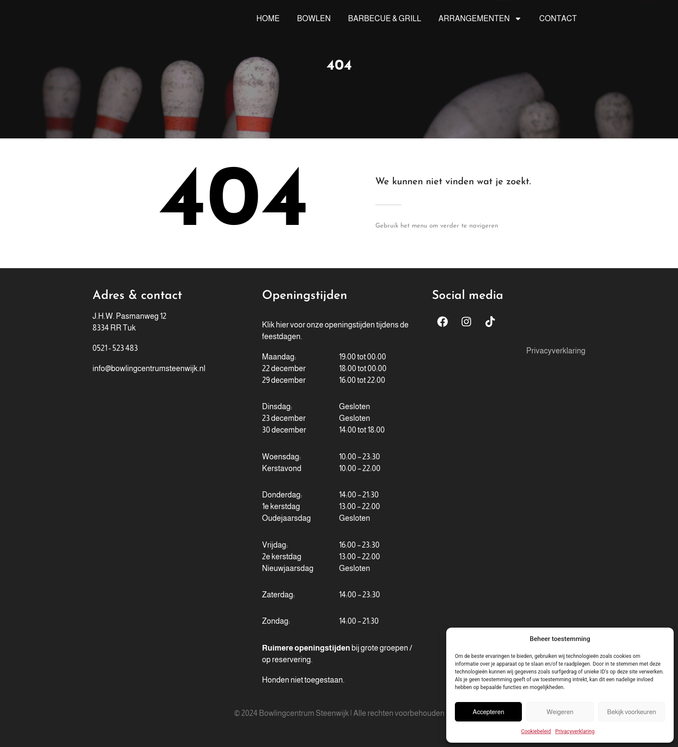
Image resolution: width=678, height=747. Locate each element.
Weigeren (560, 711)
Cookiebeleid (536, 731)
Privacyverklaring (575, 731)
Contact (558, 18)
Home (268, 18)
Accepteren (488, 711)
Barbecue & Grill (384, 18)
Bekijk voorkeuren (631, 711)
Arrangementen (480, 18)
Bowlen (314, 18)
